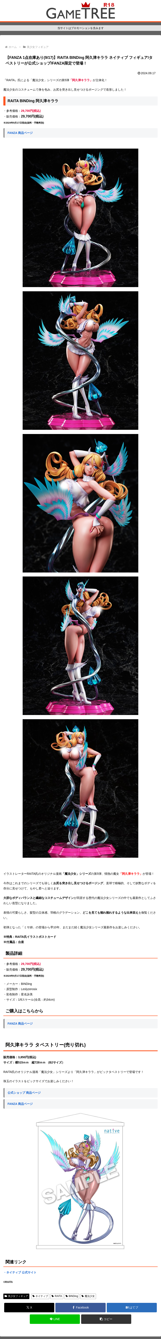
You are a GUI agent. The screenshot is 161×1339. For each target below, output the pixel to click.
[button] (106, 1319)
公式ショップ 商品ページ (24, 1092)
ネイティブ (40, 1296)
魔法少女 (88, 1296)
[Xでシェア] (29, 1307)
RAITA (57, 1296)
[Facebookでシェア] (80, 1307)
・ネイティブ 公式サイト (19, 1272)
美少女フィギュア (16, 1296)
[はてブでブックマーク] (132, 1307)
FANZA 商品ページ (20, 133)
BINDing (72, 1296)
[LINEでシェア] (55, 1319)
